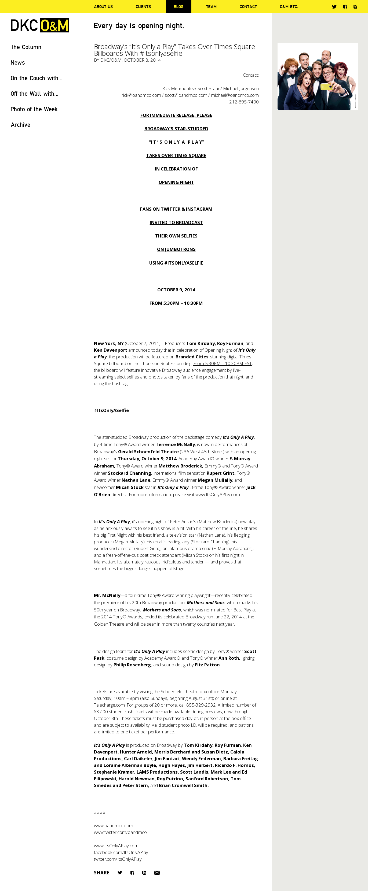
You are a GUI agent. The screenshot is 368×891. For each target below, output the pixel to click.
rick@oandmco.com (141, 95)
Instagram (355, 7)
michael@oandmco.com (235, 95)
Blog (178, 6)
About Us (103, 6)
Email (157, 873)
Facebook (345, 7)
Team (211, 6)
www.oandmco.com (113, 825)
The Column (26, 46)
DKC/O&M (40, 25)
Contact (248, 6)
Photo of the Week (34, 109)
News (18, 62)
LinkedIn (144, 873)
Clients (143, 6)
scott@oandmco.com (186, 95)
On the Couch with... (37, 77)
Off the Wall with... (35, 93)
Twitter (334, 7)
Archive (20, 124)
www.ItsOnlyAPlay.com (217, 494)
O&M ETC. (289, 6)
